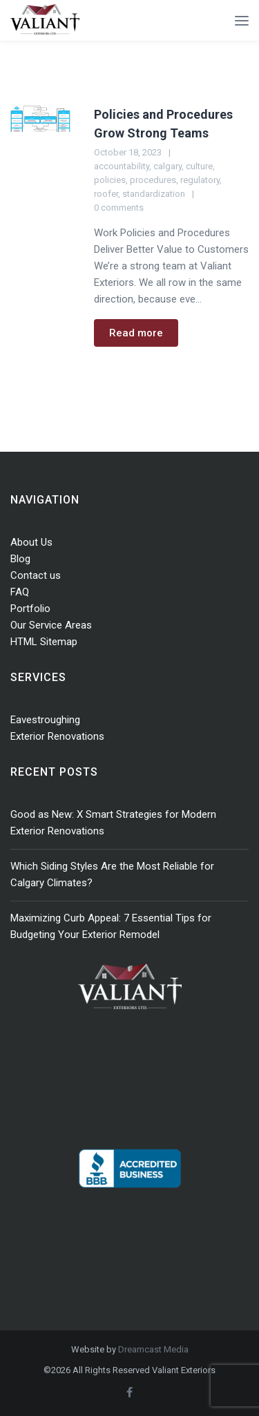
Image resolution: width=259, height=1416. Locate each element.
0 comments (119, 207)
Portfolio (30, 608)
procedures (153, 180)
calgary (167, 166)
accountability (121, 166)
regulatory (200, 180)
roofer (106, 194)
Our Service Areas (51, 625)
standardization (153, 194)
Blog (20, 559)
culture (199, 166)
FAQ (19, 592)
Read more (136, 333)
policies (110, 180)
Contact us (35, 575)
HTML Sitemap (43, 641)
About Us (31, 542)
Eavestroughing (45, 720)
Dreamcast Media (153, 1349)
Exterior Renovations (57, 736)
